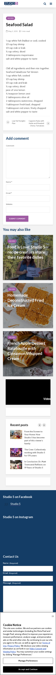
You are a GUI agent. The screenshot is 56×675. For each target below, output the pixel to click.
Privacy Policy (13, 646)
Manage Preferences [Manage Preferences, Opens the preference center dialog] (27, 661)
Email (9, 193)
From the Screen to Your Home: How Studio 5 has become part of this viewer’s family (34, 437)
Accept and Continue (28, 669)
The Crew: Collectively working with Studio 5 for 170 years (35, 452)
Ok (53, 616)
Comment (10, 146)
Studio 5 (15, 503)
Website (9, 204)
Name (9, 182)
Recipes (10, 18)
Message (12, 583)
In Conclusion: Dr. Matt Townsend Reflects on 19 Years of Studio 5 (35, 464)
